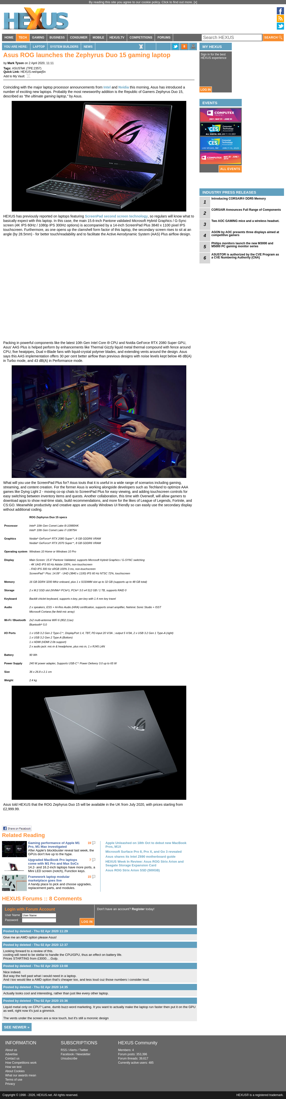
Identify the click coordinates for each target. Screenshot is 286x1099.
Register (138, 909)
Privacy (10, 1084)
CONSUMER (78, 37)
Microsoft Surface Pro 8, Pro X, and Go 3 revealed (143, 851)
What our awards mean (20, 1075)
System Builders (64, 46)
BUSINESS (57, 37)
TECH (23, 37)
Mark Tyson (15, 63)
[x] (195, 2)
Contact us (12, 1058)
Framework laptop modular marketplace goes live (49, 878)
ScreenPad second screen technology (116, 216)
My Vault (18, 76)
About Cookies (15, 1071)
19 (89, 843)
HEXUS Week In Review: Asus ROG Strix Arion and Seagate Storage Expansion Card (144, 863)
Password (11, 920)
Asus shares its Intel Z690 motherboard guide (140, 856)
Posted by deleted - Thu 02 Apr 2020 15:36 (35, 1001)
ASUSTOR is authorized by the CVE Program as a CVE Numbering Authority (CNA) (245, 256)
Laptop (39, 46)
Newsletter (83, 1054)
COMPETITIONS (141, 37)
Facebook (67, 1054)
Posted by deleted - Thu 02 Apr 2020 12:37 (35, 945)
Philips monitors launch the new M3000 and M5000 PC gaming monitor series (242, 245)
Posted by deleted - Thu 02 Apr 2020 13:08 (35, 966)
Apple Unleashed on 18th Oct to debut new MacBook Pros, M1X (146, 844)
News (88, 46)
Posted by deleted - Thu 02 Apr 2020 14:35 (35, 987)
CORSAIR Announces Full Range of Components (246, 209)
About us (11, 1050)
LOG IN (205, 89)
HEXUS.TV (116, 37)
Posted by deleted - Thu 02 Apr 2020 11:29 (35, 931)
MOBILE (98, 37)
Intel (107, 87)
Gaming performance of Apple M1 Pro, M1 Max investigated (54, 844)
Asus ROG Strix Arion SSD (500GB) (132, 870)
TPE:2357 (33, 68)
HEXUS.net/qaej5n (33, 72)
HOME (8, 37)
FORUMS (163, 37)
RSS (64, 1050)
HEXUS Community (137, 1042)
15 (89, 877)
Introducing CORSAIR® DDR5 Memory (238, 198)
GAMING (38, 37)
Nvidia (123, 87)
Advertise (11, 1054)
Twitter (83, 1050)
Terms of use (13, 1079)
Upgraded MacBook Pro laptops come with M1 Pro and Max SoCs (53, 861)
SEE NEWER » (17, 1027)
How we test (13, 1067)
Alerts (73, 1050)
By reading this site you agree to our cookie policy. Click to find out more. (141, 2)
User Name (12, 915)
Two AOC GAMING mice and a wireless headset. (245, 220)
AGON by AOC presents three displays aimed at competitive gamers (245, 234)
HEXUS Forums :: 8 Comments (42, 898)
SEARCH (273, 38)
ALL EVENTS (230, 169)
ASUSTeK (18, 68)
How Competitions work (21, 1062)
